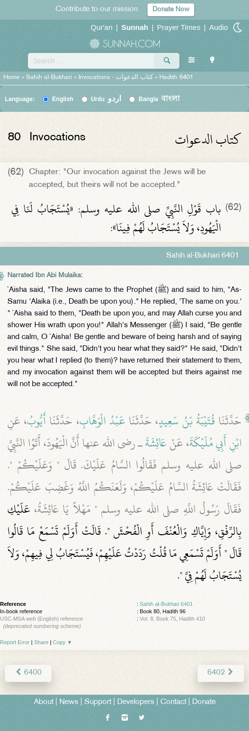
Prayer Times (178, 27)
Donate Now (170, 9)
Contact (173, 702)
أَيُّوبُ (36, 421)
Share (41, 642)
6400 (28, 673)
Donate (204, 702)
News (68, 702)
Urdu (106, 99)
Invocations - (115, 77)
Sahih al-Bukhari (49, 77)
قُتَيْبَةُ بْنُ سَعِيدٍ (186, 421)
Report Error (15, 642)
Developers (135, 702)
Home (11, 77)
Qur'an (102, 27)
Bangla (159, 99)
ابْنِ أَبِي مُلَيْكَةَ (215, 443)
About (43, 702)
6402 (220, 673)
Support (97, 702)
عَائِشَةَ (156, 443)
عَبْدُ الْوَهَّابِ (102, 421)
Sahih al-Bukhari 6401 (166, 604)
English (62, 99)
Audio (218, 27)
